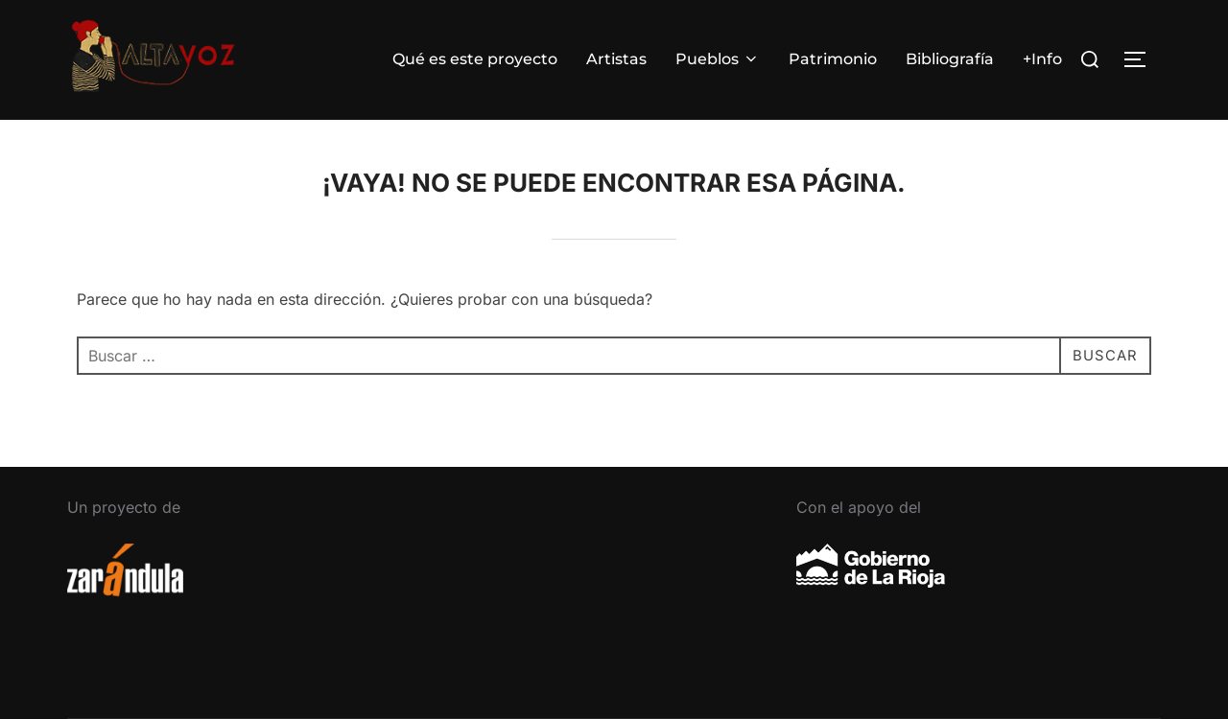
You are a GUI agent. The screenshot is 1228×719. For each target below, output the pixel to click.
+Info (1042, 59)
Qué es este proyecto (474, 59)
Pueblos (717, 59)
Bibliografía (950, 59)
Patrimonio (833, 59)
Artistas (616, 59)
